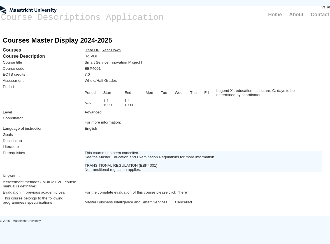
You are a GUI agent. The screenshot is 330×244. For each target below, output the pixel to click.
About (296, 14)
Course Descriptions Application (82, 17)
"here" (183, 192)
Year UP (92, 50)
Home (275, 14)
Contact (320, 14)
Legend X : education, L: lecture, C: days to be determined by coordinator (255, 93)
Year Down (111, 50)
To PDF (91, 56)
